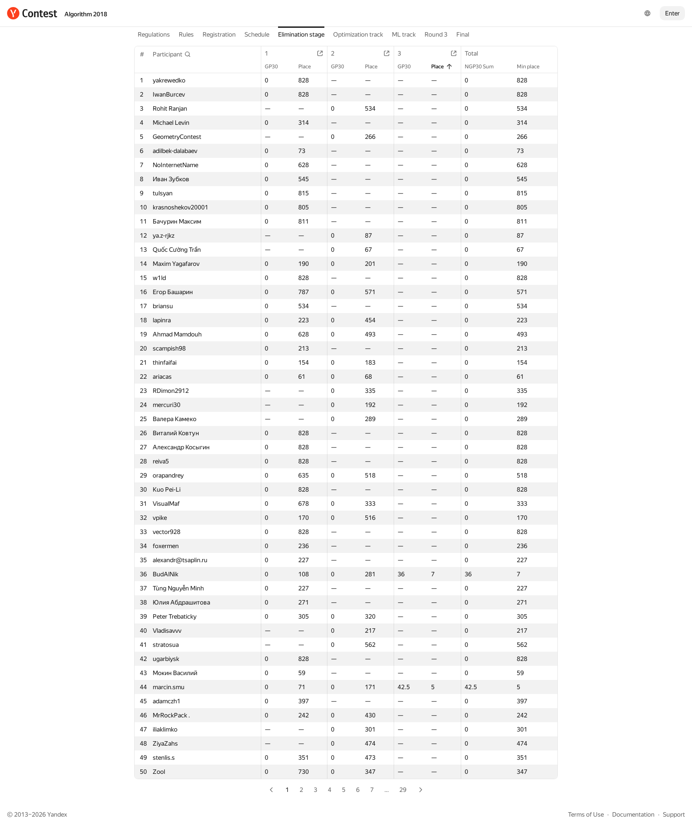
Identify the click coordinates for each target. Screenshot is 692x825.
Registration (219, 34)
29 (402, 789)
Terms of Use (586, 814)
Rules (186, 34)
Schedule (256, 34)
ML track (404, 34)
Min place (532, 66)
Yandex (57, 814)
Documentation (633, 814)
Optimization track (358, 34)
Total (476, 53)
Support (674, 814)
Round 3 (436, 34)
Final (462, 34)
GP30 (276, 66)
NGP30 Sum (484, 66)
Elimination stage (301, 34)
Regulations (154, 34)
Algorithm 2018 (85, 14)
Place (309, 66)
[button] (172, 54)
